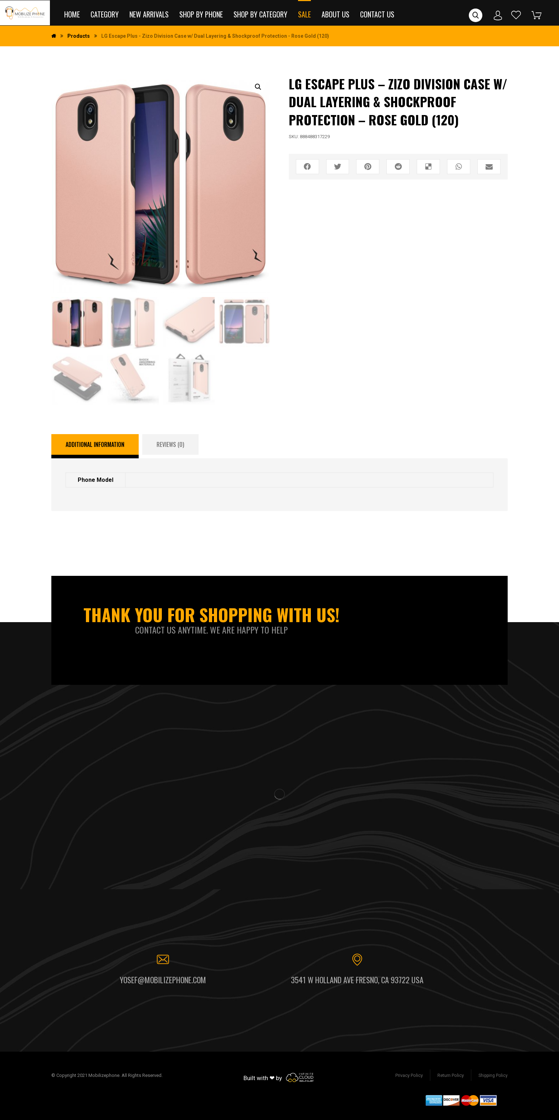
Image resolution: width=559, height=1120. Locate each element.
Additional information (95, 444)
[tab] (95, 446)
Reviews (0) (170, 444)
